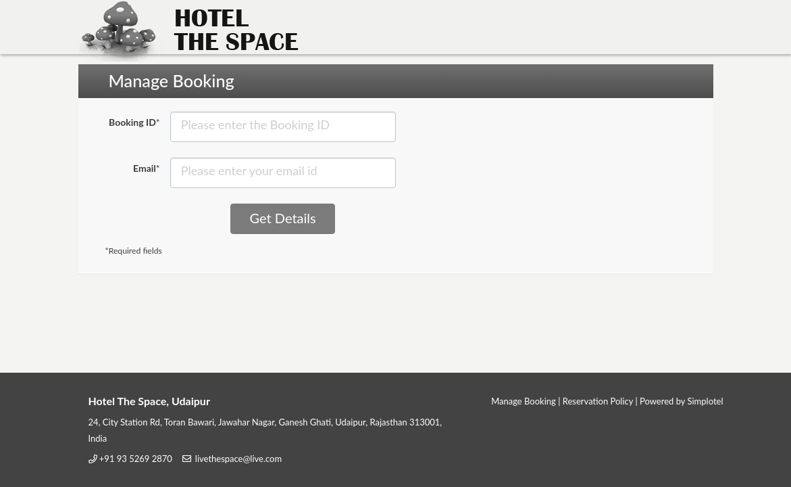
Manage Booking (523, 401)
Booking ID (134, 122)
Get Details (283, 218)
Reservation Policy (598, 401)
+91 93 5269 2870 (135, 458)
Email (146, 168)
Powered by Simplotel (681, 401)
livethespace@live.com (238, 458)
